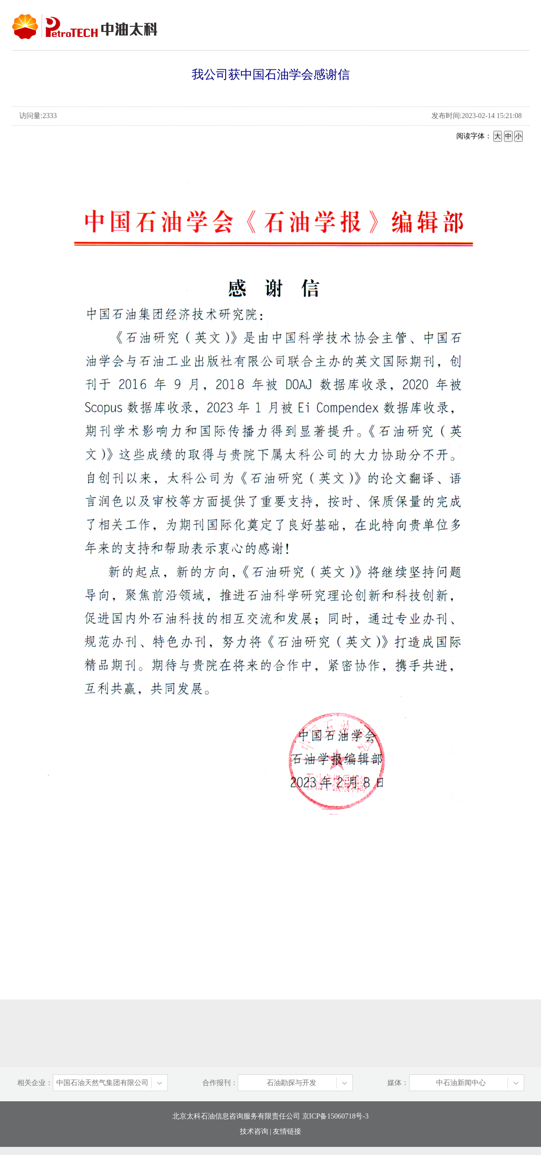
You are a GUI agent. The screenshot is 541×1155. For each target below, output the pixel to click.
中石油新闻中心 (461, 1083)
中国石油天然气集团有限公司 (102, 1083)
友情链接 (287, 1131)
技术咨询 (254, 1131)
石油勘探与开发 (291, 1083)
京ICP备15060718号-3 (334, 1116)
